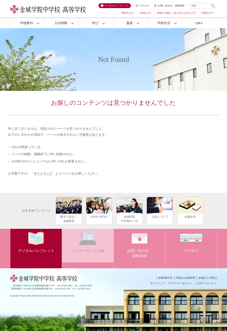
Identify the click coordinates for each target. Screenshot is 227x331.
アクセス (144, 5)
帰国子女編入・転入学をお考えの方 (176, 13)
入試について (160, 207)
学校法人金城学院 (185, 277)
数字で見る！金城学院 (69, 209)
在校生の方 (145, 13)
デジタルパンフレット (117, 5)
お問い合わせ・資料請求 (171, 5)
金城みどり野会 (207, 277)
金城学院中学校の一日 (129, 209)
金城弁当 (190, 207)
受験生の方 (127, 13)
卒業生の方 (207, 13)
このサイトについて (206, 283)
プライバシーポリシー (180, 283)
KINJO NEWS (99, 207)
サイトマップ (43, 173)
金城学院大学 (165, 277)
